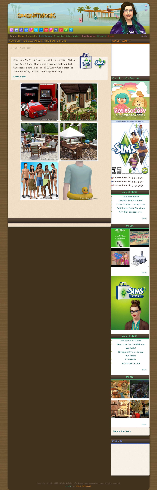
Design (68, 486)
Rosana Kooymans (83, 486)
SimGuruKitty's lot (131, 363)
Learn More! (19, 77)
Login (144, 36)
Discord (101, 36)
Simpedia (31, 36)
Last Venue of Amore (131, 340)
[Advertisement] (59, 210)
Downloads (45, 36)
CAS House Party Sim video (131, 208)
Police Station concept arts (130, 204)
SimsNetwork (37, 16)
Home (13, 36)
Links (111, 36)
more (144, 218)
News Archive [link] (122, 431)
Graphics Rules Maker (67, 36)
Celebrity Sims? (131, 197)
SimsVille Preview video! (130, 200)
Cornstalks (130, 359)
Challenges (88, 36)
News (21, 36)
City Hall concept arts (130, 212)
